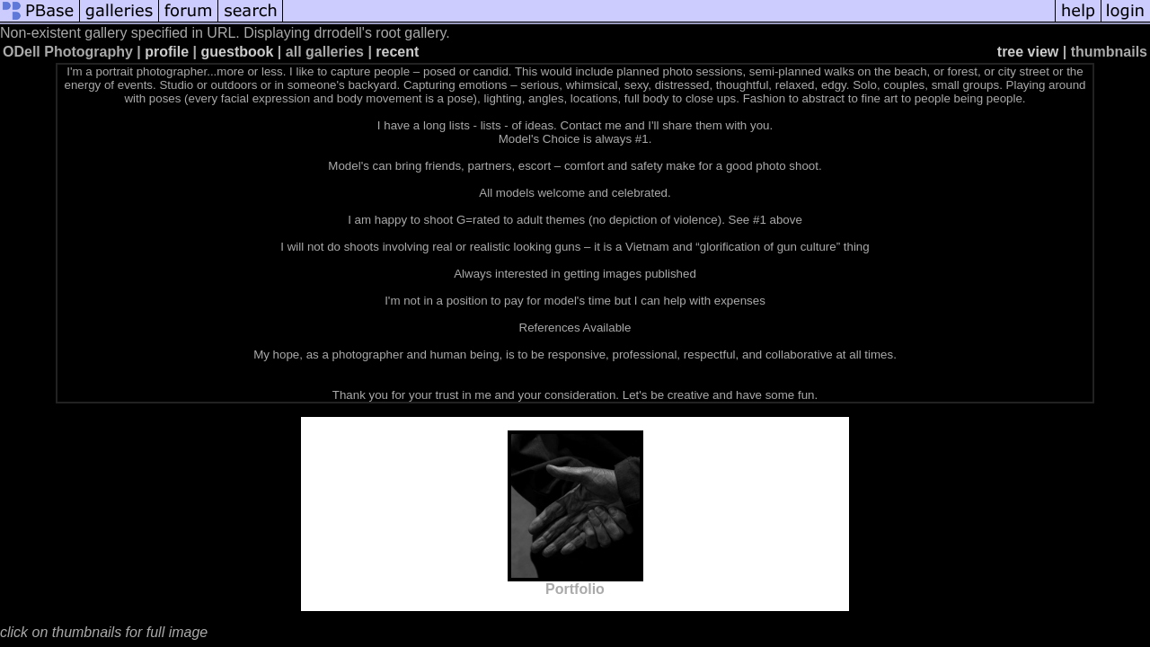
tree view (1027, 51)
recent (397, 51)
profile (167, 51)
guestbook (237, 51)
